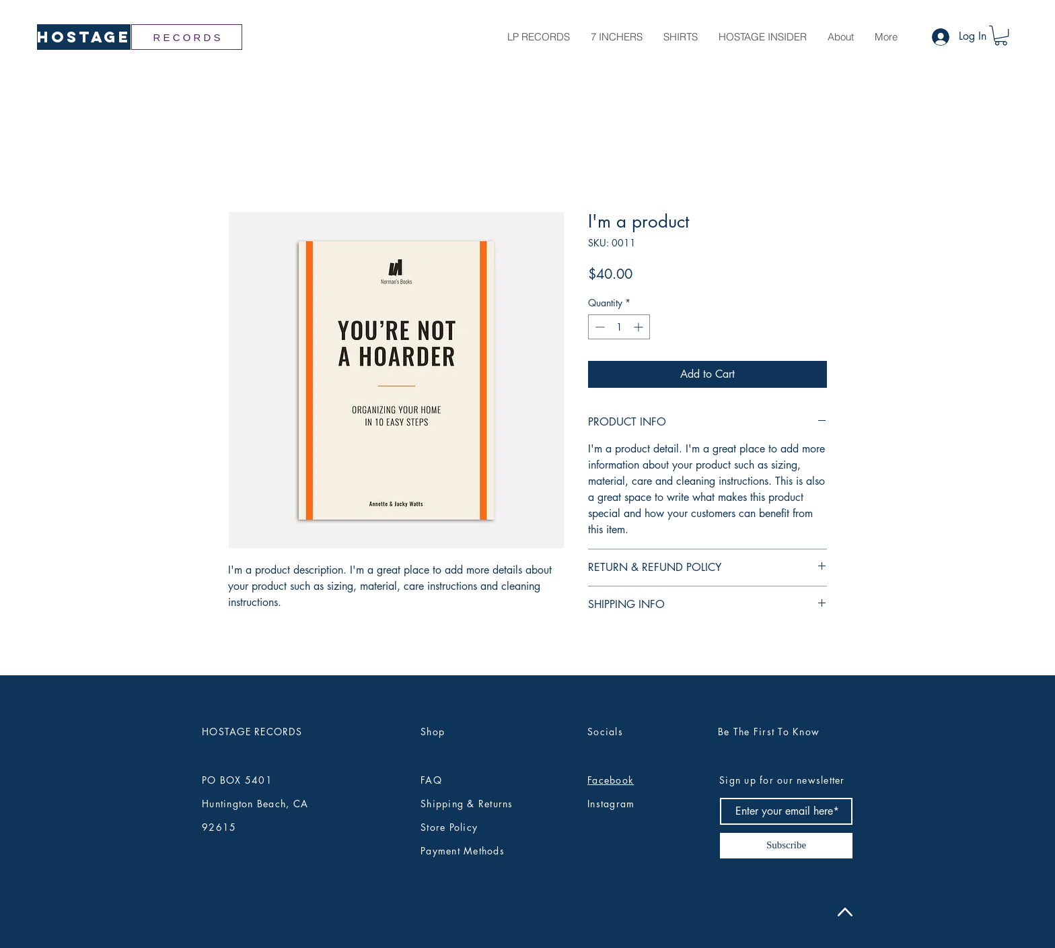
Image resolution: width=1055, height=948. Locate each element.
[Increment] (639, 327)
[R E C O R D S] (186, 37)
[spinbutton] (619, 327)
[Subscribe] (786, 845)
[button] (1001, 35)
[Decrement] (598, 327)
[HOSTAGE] (84, 37)
